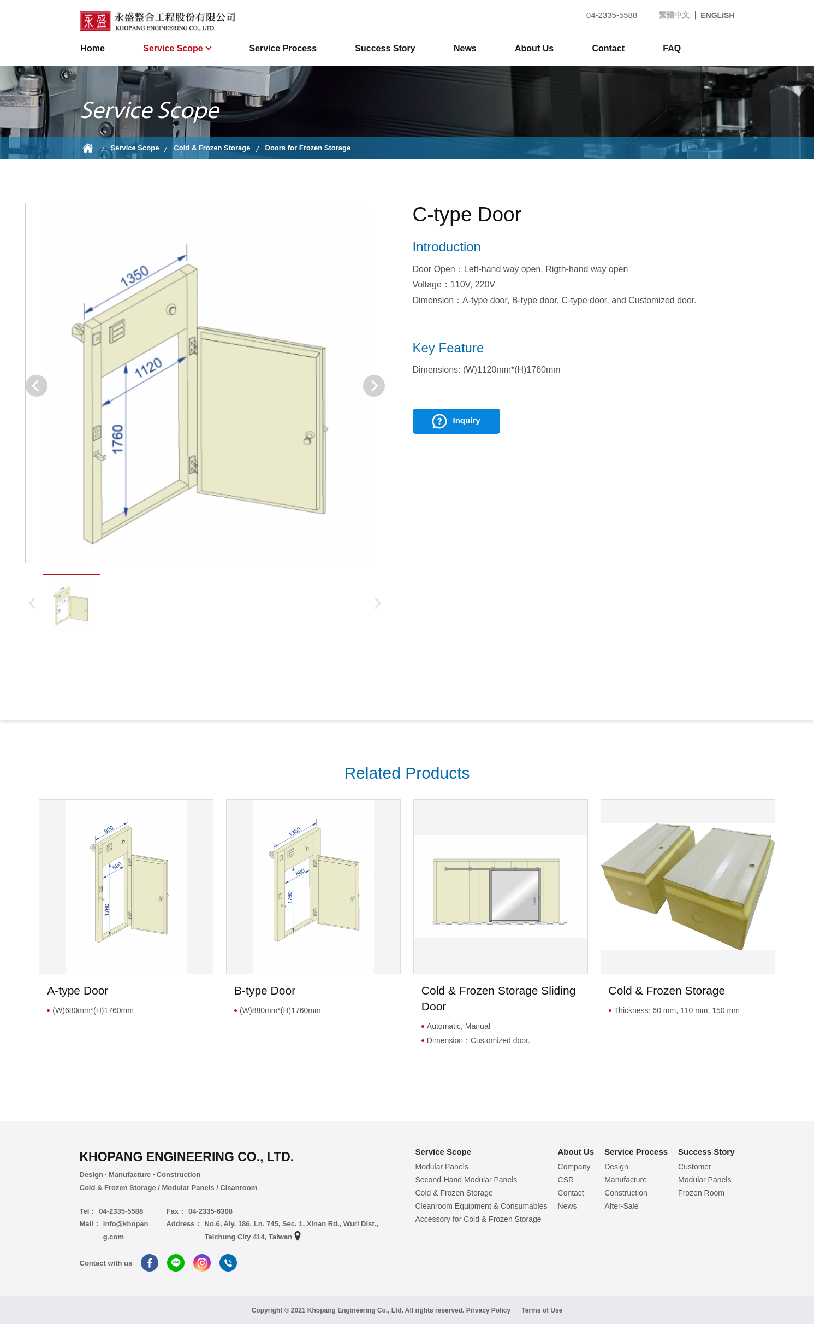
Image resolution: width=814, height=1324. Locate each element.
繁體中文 (674, 14)
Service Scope (174, 48)
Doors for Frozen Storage (308, 148)
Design (616, 1166)
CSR (566, 1179)
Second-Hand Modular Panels (466, 1179)
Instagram (202, 1263)
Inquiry (466, 420)
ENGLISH (717, 15)
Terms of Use (541, 1310)
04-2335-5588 (605, 15)
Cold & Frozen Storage (212, 148)
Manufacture (625, 1179)
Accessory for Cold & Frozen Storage (478, 1219)
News (465, 48)
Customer (694, 1166)
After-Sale (621, 1206)
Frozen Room (701, 1192)
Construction (625, 1192)
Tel (228, 1263)
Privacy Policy (488, 1310)
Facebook (149, 1263)
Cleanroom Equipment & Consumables (481, 1206)
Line (176, 1263)
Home (93, 48)
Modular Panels (441, 1166)
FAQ (672, 48)
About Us (534, 48)
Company (574, 1166)
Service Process (283, 48)
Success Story (385, 48)
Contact (608, 48)
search (726, 48)
